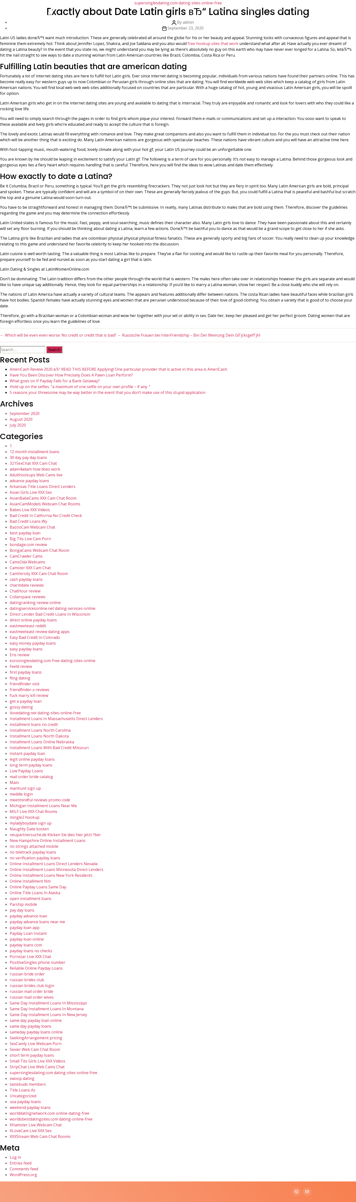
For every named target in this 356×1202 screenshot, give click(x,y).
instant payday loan (27, 753)
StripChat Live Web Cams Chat (37, 1066)
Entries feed (20, 1163)
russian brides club (27, 979)
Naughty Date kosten (29, 829)
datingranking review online (35, 602)
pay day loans (22, 910)
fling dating (20, 678)
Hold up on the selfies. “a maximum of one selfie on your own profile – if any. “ (80, 386)
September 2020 (24, 413)
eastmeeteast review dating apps (40, 631)
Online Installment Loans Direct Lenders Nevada (54, 863)
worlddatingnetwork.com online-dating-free (49, 1113)
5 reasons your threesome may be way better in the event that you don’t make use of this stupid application (107, 392)
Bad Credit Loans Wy (28, 521)
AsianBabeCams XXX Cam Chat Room (43, 498)
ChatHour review (25, 591)
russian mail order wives (32, 997)
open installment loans (30, 898)
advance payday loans (29, 480)
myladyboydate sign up (31, 823)
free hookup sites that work (213, 43)
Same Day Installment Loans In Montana (46, 1008)
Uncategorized (23, 1096)
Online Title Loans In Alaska (35, 892)
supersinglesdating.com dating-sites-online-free (53, 1072)
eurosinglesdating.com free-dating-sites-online (52, 660)
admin (188, 22)
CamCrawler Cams (26, 556)
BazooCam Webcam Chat (32, 527)
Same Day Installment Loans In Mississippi (48, 1003)
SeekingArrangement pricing (36, 1037)
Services (255, 9)
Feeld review (21, 666)
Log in (15, 1157)
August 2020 (21, 419)
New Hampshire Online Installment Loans (47, 840)
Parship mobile (23, 904)
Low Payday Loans (26, 771)
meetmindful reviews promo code (40, 800)
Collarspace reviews (27, 596)
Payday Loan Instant (28, 933)
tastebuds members (28, 1084)
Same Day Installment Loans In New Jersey (48, 1014)
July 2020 (18, 425)
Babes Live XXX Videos (30, 509)
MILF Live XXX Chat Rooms (33, 811)
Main (14, 782)
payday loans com (26, 945)
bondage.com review (28, 544)
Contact (300, 9)
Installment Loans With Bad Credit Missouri (49, 747)
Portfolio (277, 9)
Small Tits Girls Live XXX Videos (37, 1061)
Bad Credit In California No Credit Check (46, 515)
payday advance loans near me (37, 921)
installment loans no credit (34, 724)
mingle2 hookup (24, 817)
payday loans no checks (31, 950)
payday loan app (24, 927)
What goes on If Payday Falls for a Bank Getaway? (55, 380)
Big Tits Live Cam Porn (30, 538)
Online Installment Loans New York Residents (51, 875)
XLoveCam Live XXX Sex (31, 1130)
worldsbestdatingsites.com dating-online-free (51, 1119)
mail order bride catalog (31, 776)
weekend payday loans (30, 1107)
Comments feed (24, 1169)
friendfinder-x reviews (29, 689)
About (234, 9)
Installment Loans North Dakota (39, 736)
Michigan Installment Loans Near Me (43, 805)
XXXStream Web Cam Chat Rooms (40, 1136)
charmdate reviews (27, 585)
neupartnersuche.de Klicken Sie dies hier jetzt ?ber (55, 834)
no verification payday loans (35, 858)
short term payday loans (32, 1055)
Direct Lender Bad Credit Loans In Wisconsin (50, 614)
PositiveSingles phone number (37, 962)
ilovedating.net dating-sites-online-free (45, 712)
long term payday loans (31, 765)
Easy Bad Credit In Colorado (35, 637)
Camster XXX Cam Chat (30, 567)
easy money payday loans (33, 643)
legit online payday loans (32, 759)
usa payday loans (25, 1101)
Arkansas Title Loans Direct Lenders (43, 486)
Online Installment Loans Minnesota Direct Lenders (56, 869)
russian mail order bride (31, 991)
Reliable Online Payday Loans (36, 968)
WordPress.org (23, 1174)
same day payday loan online (36, 1020)
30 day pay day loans (28, 457)
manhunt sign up (25, 788)
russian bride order (27, 974)
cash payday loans (26, 579)
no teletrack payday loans (33, 852)
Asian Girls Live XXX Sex (31, 492)
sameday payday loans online (36, 1032)
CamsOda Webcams (27, 562)
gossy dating (21, 707)
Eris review (19, 654)
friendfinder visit (24, 683)
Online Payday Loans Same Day (38, 887)
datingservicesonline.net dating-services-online (52, 608)
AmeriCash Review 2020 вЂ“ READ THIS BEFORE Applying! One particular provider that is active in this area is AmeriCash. (119, 369)
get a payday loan (26, 701)
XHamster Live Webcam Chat (36, 1125)
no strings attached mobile (34, 846)
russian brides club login (32, 985)
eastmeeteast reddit (28, 625)
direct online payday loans (33, 620)
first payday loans (26, 672)
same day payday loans (30, 1026)
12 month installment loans (34, 451)
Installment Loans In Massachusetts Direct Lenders (56, 718)
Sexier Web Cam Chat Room (35, 1049)
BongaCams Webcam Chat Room (39, 550)
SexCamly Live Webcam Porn (35, 1043)
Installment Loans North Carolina (40, 730)
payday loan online (27, 939)
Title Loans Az (22, 1090)
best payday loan (25, 533)
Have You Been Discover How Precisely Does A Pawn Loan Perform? (71, 375)
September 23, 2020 (185, 28)
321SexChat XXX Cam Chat (33, 463)
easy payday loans (26, 649)
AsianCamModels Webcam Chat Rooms (45, 504)
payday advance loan (28, 916)
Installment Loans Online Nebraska (42, 742)
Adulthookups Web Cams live (36, 475)
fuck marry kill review (29, 695)
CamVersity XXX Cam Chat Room (39, 573)
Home (217, 9)
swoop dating (22, 1078)
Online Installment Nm (30, 881)
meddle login (21, 794)
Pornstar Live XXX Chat (30, 956)
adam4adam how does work (35, 469)
